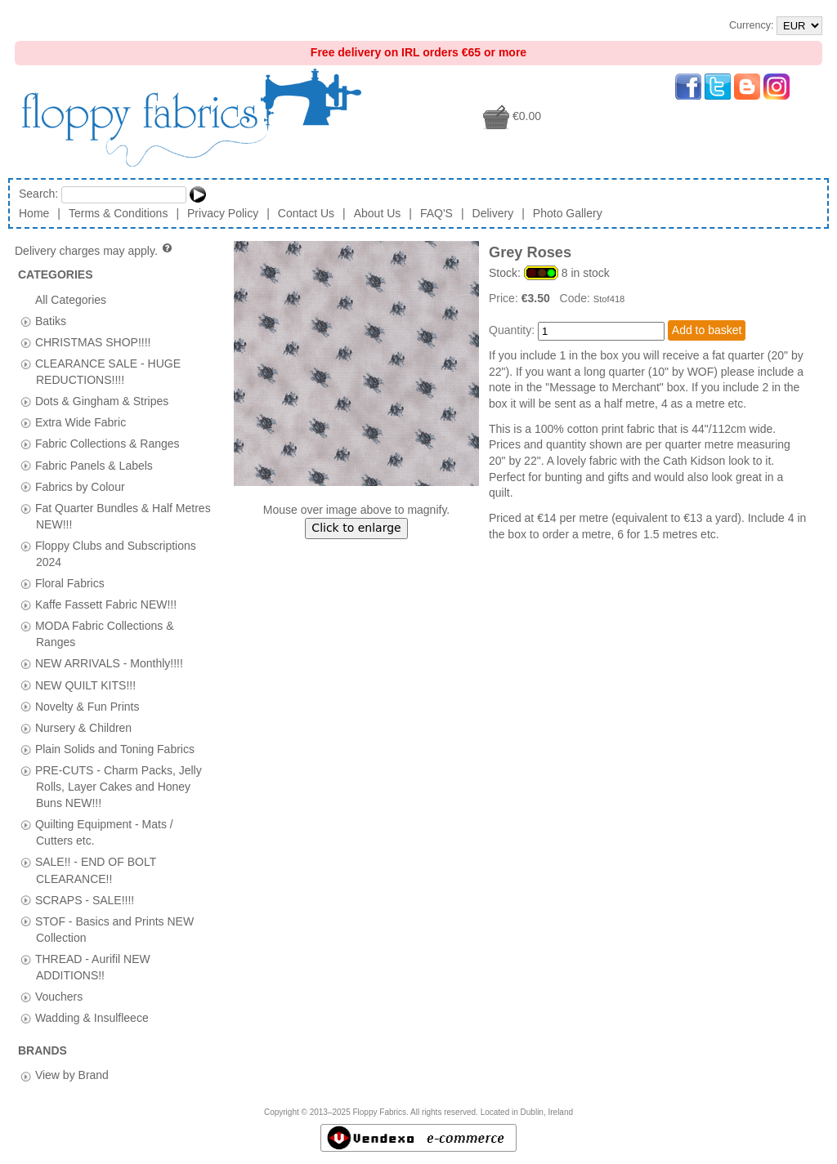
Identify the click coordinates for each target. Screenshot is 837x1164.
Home (34, 213)
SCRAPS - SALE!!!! (84, 899)
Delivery (493, 213)
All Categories (70, 298)
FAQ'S (436, 213)
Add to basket (707, 330)
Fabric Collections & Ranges (107, 443)
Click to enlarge (356, 527)
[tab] (26, 321)
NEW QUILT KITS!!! (85, 684)
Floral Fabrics (70, 583)
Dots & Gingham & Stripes (101, 401)
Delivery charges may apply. (94, 250)
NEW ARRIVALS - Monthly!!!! (109, 663)
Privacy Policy (222, 213)
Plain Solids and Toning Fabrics (115, 748)
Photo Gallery (567, 213)
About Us (377, 213)
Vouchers (59, 996)
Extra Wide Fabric (80, 422)
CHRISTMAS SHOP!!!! (93, 341)
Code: (576, 298)
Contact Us (306, 213)
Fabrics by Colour (80, 486)
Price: (505, 298)
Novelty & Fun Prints (87, 705)
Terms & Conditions (118, 213)
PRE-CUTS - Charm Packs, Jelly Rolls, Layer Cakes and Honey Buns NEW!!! (118, 786)
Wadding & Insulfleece (92, 1017)
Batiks (50, 320)
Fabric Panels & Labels (94, 464)
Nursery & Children (83, 727)
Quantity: (512, 330)
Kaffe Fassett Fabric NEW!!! (106, 604)
